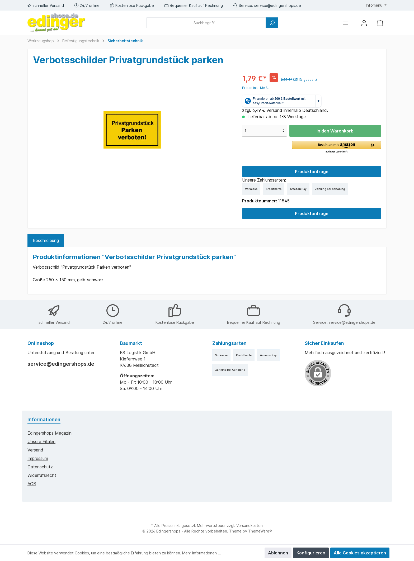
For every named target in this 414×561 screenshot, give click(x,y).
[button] (336, 147)
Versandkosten (249, 525)
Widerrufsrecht (41, 475)
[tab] (45, 240)
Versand (35, 450)
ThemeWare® (260, 531)
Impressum (37, 458)
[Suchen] (272, 22)
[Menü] (345, 22)
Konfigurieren (311, 552)
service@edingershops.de (277, 5)
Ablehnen (278, 552)
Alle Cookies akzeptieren (360, 552)
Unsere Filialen (41, 441)
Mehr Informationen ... (201, 553)
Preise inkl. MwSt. (256, 88)
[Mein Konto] (364, 22)
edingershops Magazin (49, 433)
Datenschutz (40, 466)
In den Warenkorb (335, 131)
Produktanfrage (311, 171)
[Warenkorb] (380, 22)
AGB (31, 483)
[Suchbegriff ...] (206, 22)
